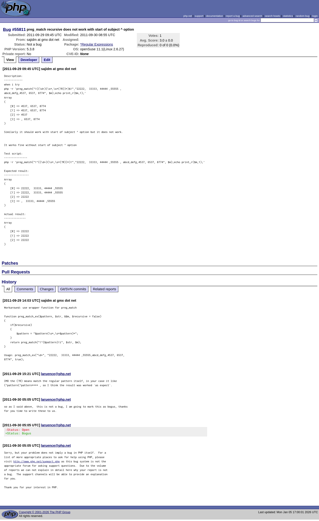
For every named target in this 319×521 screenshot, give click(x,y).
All (8, 289)
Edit (47, 60)
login (315, 15)
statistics (288, 15)
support (199, 15)
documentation (214, 15)
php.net (187, 15)
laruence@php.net (56, 374)
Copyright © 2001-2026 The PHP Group (44, 513)
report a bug (233, 15)
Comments (25, 289)
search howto (272, 15)
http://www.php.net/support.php (36, 462)
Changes (47, 289)
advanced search (252, 15)
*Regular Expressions (96, 44)
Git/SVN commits (73, 289)
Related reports (104, 289)
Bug (7, 29)
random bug (302, 15)
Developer (29, 60)
